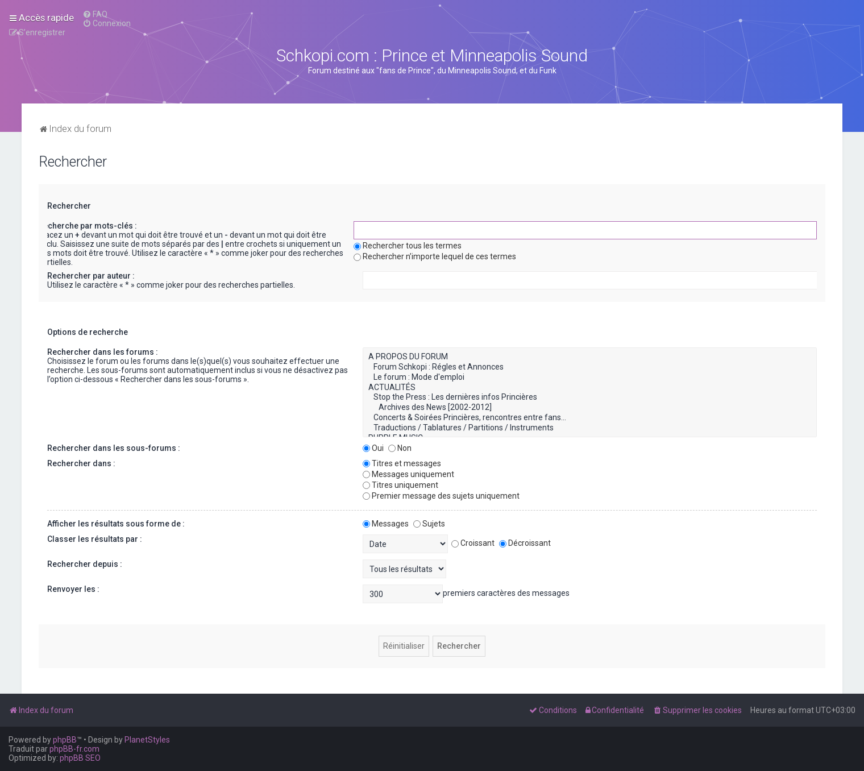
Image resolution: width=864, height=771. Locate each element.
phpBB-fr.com (74, 748)
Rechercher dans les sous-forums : (113, 448)
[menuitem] (94, 14)
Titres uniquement (400, 485)
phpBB (65, 739)
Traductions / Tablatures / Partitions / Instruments (589, 428)
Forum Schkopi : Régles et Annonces (589, 367)
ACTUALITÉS (589, 388)
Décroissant (525, 543)
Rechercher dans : (81, 463)
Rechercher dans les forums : (102, 352)
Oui (373, 448)
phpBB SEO (80, 757)
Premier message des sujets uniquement (441, 495)
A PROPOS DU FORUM (589, 357)
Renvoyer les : (73, 589)
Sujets (429, 523)
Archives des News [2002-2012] (589, 408)
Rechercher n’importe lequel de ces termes (435, 256)
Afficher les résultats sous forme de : (116, 523)
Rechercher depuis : (84, 564)
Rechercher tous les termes (408, 245)
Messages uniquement (408, 474)
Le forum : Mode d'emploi (589, 377)
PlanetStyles (147, 739)
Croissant (473, 543)
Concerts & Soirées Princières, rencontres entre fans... (589, 418)
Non (400, 448)
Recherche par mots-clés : (87, 225)
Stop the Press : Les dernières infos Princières (589, 397)
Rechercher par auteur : (91, 275)
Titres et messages (402, 463)
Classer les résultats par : (94, 539)
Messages (386, 523)
